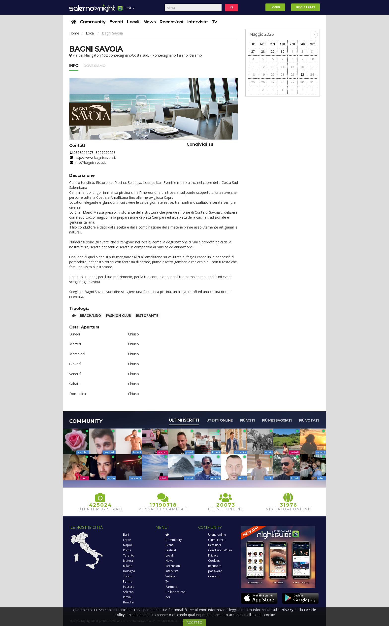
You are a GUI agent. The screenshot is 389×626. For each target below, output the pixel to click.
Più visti (247, 420)
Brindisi (128, 602)
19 (263, 74)
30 (282, 51)
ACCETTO (194, 622)
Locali (133, 22)
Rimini (127, 597)
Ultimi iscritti (184, 420)
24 (312, 74)
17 (312, 67)
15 (292, 67)
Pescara (128, 587)
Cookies (214, 561)
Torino (127, 576)
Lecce (127, 540)
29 (272, 51)
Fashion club (118, 315)
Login (275, 7)
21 (282, 74)
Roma (127, 550)
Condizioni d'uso (220, 550)
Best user (214, 545)
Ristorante (147, 315)
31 (312, 82)
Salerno (128, 592)
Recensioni (171, 22)
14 (282, 67)
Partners (171, 587)
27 (253, 51)
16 (302, 67)
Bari (126, 534)
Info (73, 65)
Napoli (127, 545)
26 (263, 82)
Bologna (129, 571)
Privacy (213, 555)
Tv (214, 22)
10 (312, 59)
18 (253, 74)
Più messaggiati (277, 420)
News (149, 22)
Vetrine (170, 576)
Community (92, 22)
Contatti (213, 576)
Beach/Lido (90, 315)
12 (263, 67)
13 (272, 67)
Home (74, 33)
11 (253, 67)
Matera (128, 561)
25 (253, 82)
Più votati (309, 420)
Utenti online (219, 420)
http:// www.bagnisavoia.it (95, 157)
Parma (127, 581)
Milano (127, 566)
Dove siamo (94, 66)
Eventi (116, 22)
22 (292, 74)
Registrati (305, 7)
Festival (170, 550)
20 (272, 74)
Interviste (197, 22)
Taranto (128, 555)
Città (126, 9)
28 (263, 51)
